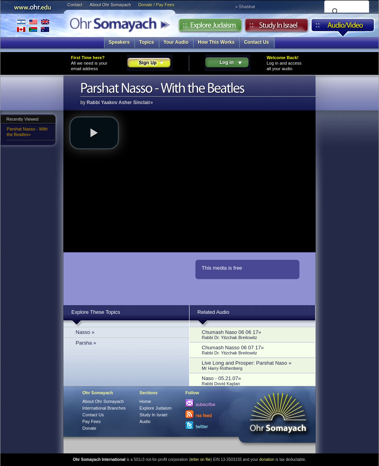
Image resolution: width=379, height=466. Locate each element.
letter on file (200, 459)
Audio (343, 27)
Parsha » (86, 343)
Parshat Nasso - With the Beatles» (27, 132)
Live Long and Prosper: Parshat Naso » (254, 365)
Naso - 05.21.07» (254, 380)
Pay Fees (91, 421)
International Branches (33, 25)
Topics (146, 42)
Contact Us (256, 42)
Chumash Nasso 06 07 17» (254, 350)
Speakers (119, 42)
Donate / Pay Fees (156, 4)
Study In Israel (153, 414)
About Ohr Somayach (110, 4)
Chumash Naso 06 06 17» (254, 334)
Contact (74, 4)
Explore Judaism (210, 27)
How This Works (216, 42)
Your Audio (175, 42)
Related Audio (213, 312)
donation (266, 459)
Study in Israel (276, 27)
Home (145, 401)
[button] (94, 132)
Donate (89, 428)
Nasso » (85, 332)
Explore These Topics (95, 312)
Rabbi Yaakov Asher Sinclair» (120, 102)
